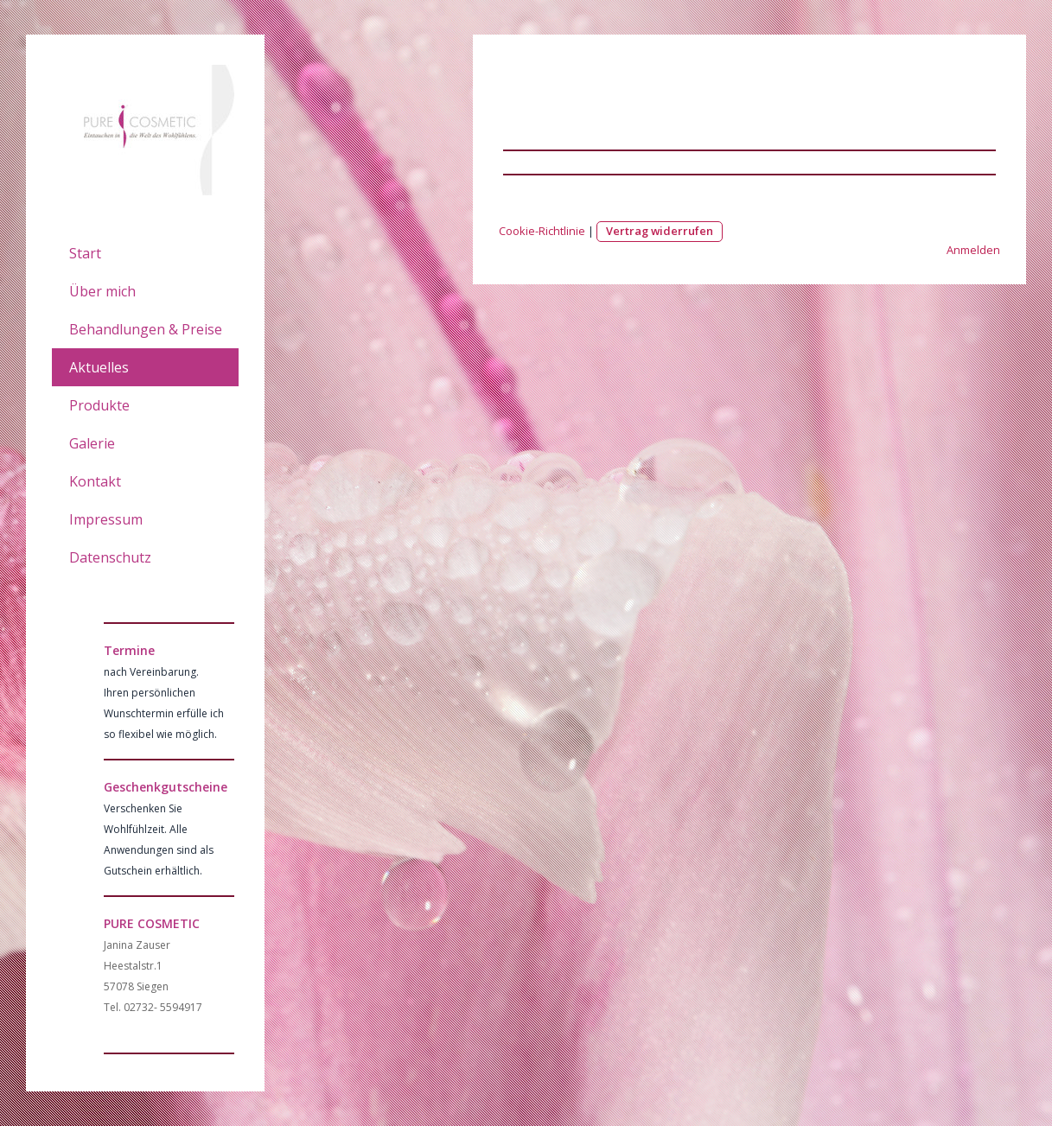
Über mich (102, 291)
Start (85, 253)
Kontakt (95, 481)
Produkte (99, 405)
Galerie (92, 443)
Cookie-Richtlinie (542, 231)
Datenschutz (110, 557)
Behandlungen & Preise (145, 329)
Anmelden (973, 250)
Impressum (106, 519)
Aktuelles (99, 367)
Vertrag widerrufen (659, 231)
